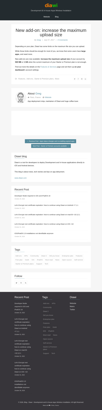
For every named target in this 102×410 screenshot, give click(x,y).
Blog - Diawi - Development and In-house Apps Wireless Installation (47, 402)
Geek (27, 260)
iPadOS (41, 260)
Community (35, 256)
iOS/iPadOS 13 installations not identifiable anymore (35, 233)
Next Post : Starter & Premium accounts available (51, 146)
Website (47, 17)
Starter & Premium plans (44, 79)
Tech (48, 264)
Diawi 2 (45, 256)
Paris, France (55, 405)
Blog (56, 17)
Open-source (69, 260)
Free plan (19, 260)
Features (21, 79)
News (57, 79)
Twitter (72, 309)
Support (40, 264)
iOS (33, 260)
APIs (26, 256)
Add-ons (30, 79)
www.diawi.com (21, 178)
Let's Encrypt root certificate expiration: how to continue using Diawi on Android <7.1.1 (48, 205)
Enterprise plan (70, 256)
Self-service (81, 260)
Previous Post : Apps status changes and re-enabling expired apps (50, 141)
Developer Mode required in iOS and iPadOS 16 (33, 196)
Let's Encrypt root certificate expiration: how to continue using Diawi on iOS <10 (46, 224)
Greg (39, 40)
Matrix (72, 306)
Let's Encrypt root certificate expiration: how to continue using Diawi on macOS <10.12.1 (49, 215)
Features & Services (48, 67)
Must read (50, 260)
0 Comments (63, 40)
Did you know (56, 256)
